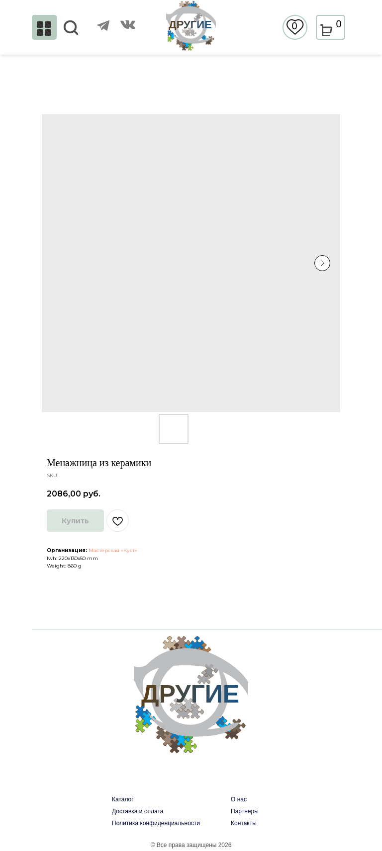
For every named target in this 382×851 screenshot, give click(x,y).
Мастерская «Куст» (113, 550)
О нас (239, 799)
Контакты (244, 823)
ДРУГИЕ (190, 24)
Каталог (123, 799)
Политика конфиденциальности (156, 823)
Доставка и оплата (138, 811)
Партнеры (245, 811)
